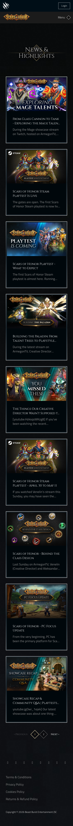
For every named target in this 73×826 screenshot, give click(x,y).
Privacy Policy (15, 784)
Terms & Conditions (18, 777)
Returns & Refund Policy (22, 799)
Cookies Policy (15, 792)
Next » (55, 734)
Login (64, 5)
